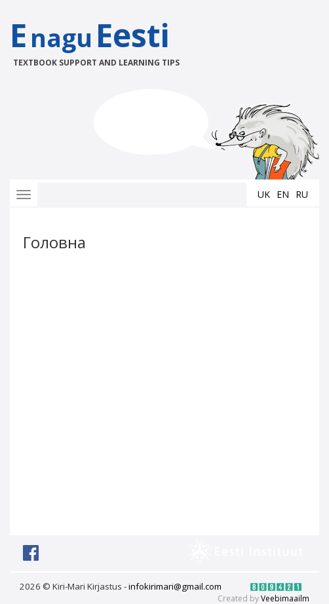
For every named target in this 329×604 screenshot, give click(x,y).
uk (264, 194)
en (283, 194)
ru (302, 194)
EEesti (103, 41)
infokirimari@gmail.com (175, 586)
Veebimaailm (285, 598)
